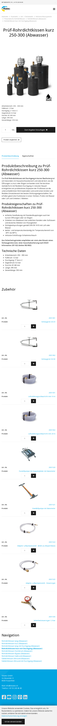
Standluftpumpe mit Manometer (43, 508)
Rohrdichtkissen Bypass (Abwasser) (16, 653)
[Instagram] (14, 697)
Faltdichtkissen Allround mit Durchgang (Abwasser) (22, 661)
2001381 (52, 318)
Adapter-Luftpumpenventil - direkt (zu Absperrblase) (36, 546)
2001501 (52, 393)
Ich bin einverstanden (13, 721)
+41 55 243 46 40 (18, 2)
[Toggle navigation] (54, 9)
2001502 (52, 430)
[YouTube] (9, 697)
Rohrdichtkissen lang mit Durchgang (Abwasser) (21, 646)
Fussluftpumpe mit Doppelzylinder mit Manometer (37, 471)
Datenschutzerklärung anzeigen (14, 716)
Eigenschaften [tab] (28, 156)
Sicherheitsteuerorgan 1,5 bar (44, 620)
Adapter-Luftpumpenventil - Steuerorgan (40, 583)
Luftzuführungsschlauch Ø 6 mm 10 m (41, 396)
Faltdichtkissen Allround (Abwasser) (16, 658)
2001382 (52, 355)
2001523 (52, 579)
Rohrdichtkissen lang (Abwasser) (14, 641)
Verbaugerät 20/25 (48, 322)
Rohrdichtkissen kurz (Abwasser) (14, 643)
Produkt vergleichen (11, 140)
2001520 (52, 467)
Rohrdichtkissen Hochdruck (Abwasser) (17, 651)
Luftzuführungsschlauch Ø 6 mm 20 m (41, 434)
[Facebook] (3, 697)
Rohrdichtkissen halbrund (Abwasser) (16, 656)
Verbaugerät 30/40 (48, 359)
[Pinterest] (20, 697)
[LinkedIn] (25, 697)
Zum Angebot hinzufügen (35, 130)
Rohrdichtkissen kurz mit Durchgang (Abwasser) (22, 648)
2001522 (52, 542)
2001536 (52, 617)
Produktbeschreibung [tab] (10, 156)
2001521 (52, 505)
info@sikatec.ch (7, 2)
